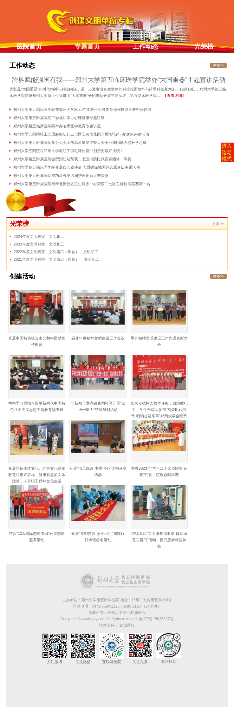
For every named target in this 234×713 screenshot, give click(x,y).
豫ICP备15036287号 (156, 619)
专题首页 (87, 46)
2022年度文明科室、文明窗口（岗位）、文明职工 (56, 252)
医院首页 (29, 46)
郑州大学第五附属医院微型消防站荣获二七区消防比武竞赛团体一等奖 (72, 159)
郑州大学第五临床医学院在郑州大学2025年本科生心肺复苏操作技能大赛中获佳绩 (82, 109)
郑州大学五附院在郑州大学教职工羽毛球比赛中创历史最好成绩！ (68, 151)
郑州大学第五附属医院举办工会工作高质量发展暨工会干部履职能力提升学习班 (79, 142)
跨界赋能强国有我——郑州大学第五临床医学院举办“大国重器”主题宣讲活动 (118, 79)
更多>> (218, 65)
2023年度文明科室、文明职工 (39, 244)
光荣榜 (203, 46)
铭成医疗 (127, 625)
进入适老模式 (227, 152)
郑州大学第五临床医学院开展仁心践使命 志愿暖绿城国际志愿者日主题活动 (76, 167)
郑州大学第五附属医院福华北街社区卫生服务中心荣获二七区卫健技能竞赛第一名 (81, 184)
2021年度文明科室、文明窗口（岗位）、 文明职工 (56, 259)
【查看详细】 (174, 95)
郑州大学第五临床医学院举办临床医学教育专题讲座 (57, 126)
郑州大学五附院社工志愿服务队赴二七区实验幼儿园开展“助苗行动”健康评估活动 (81, 134)
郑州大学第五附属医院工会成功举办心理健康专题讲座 (59, 118)
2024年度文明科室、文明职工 (39, 236)
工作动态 (145, 46)
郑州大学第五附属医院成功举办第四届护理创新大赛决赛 (60, 175)
